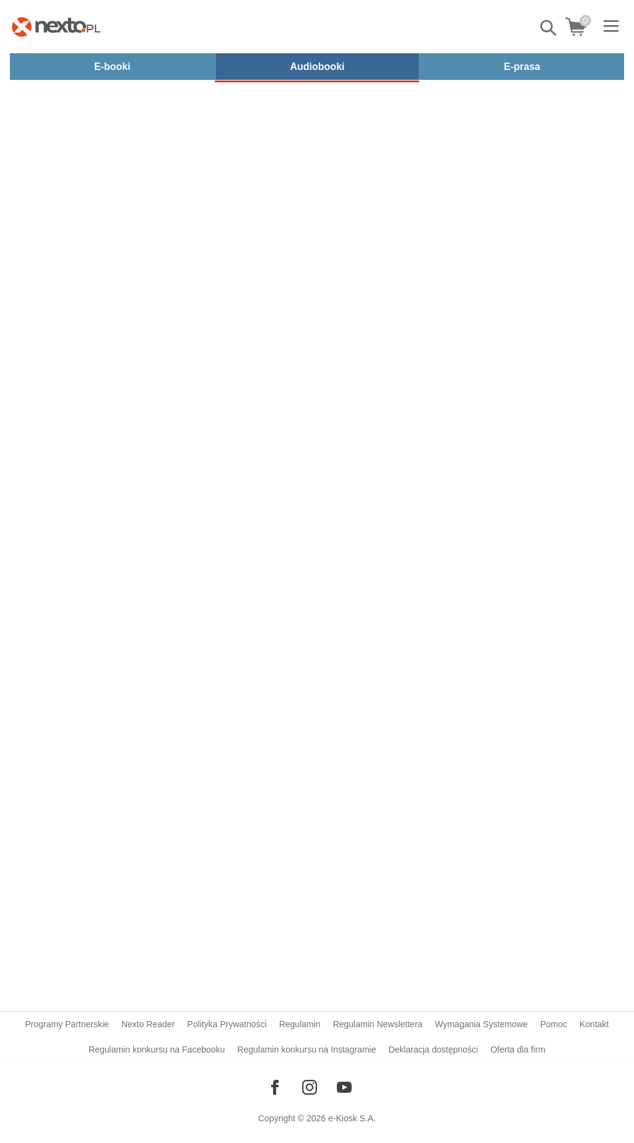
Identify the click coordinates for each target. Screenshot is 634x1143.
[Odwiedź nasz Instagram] (309, 1087)
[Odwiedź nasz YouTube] (344, 1087)
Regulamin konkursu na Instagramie (306, 1049)
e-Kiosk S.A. (352, 1118)
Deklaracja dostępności (433, 1049)
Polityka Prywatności (226, 1024)
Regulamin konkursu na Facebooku (157, 1049)
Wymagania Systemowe (481, 1024)
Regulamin (300, 1024)
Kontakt (594, 1024)
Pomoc (553, 1024)
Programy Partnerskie (67, 1024)
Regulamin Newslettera (378, 1024)
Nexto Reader (148, 1024)
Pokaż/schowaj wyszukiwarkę (549, 28)
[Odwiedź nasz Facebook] (275, 1087)
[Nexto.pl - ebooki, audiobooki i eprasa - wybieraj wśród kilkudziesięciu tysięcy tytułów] (56, 26)
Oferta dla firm (517, 1049)
